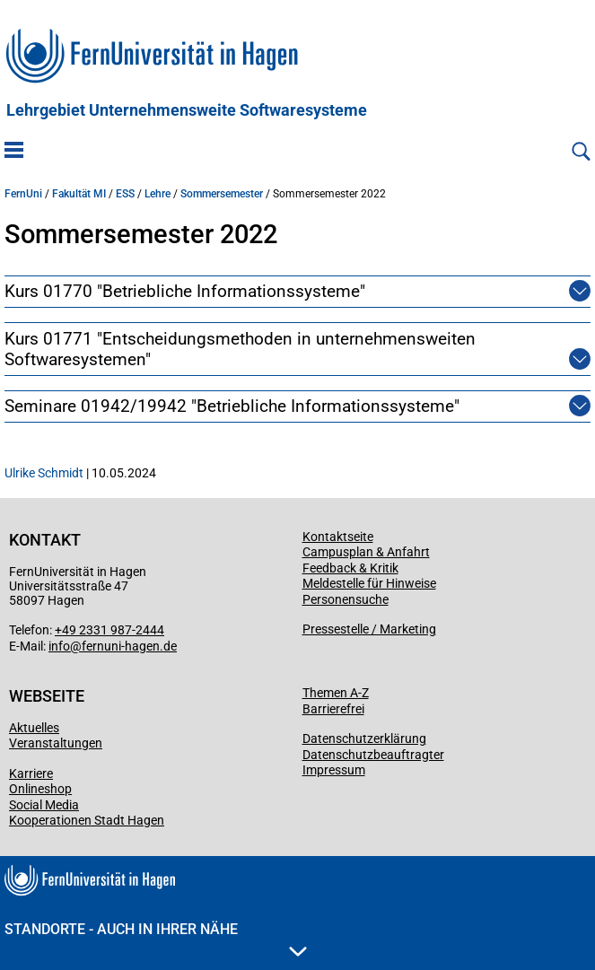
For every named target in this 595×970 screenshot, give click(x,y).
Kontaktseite (337, 536)
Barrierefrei (333, 709)
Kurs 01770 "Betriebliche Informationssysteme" (184, 291)
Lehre (157, 194)
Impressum (333, 770)
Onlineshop (40, 789)
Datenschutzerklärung (364, 738)
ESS (125, 194)
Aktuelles (34, 728)
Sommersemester (221, 194)
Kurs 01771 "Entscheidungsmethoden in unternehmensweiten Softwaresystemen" (275, 349)
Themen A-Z (335, 693)
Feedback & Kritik (350, 568)
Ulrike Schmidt (43, 473)
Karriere (31, 773)
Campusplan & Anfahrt (366, 552)
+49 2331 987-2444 (109, 630)
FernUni (23, 194)
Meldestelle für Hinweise (369, 583)
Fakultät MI (79, 194)
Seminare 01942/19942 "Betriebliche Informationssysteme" (231, 406)
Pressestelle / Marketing (369, 629)
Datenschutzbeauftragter (373, 754)
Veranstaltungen (55, 743)
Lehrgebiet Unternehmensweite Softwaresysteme (186, 110)
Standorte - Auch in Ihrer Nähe (155, 939)
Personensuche (345, 599)
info (59, 646)
